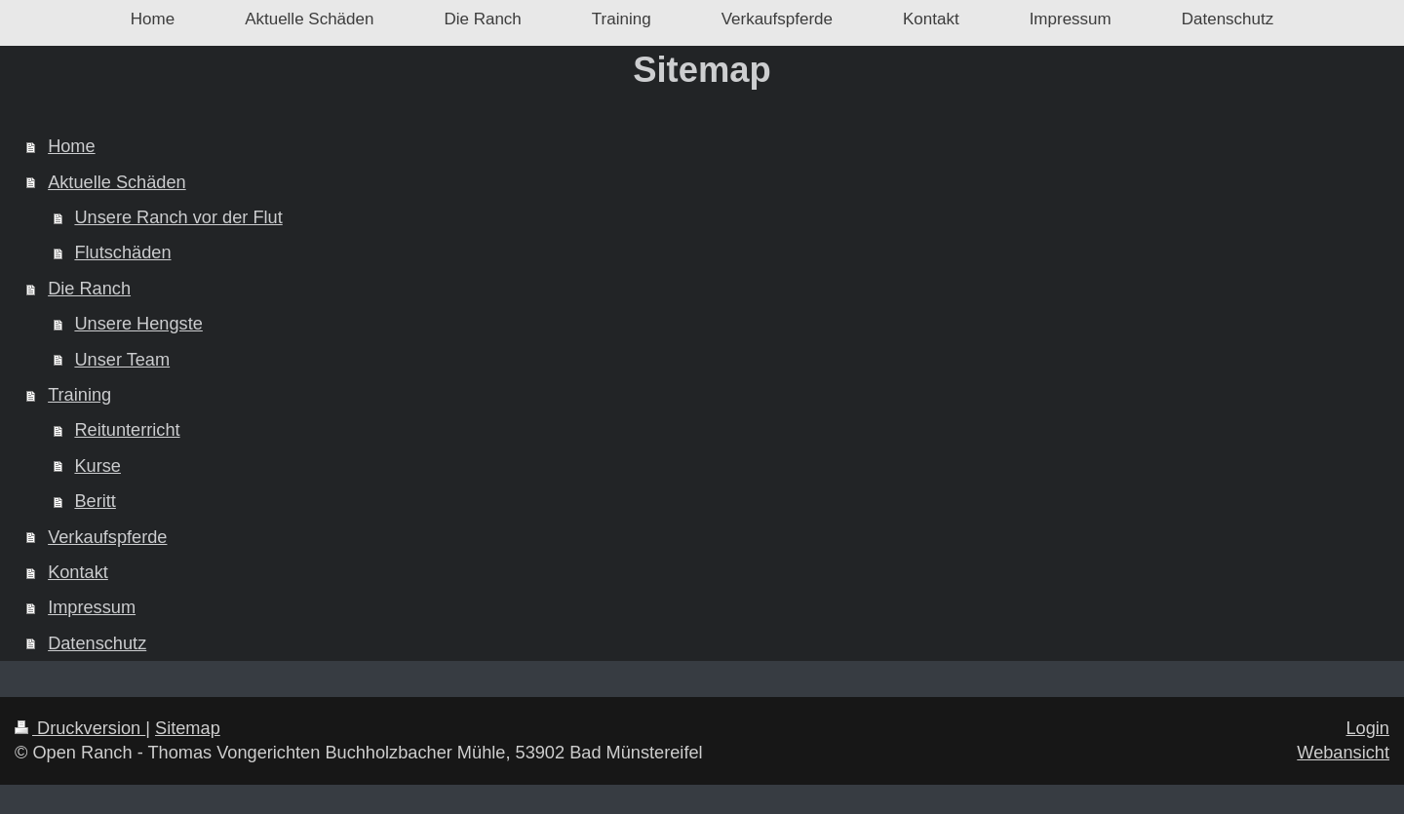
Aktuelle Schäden (117, 182)
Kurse (97, 466)
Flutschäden (122, 252)
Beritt (94, 501)
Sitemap (187, 728)
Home (72, 146)
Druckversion (80, 728)
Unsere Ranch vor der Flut (178, 217)
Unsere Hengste (138, 323)
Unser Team (122, 359)
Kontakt (78, 572)
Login (1367, 728)
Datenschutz (97, 643)
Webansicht (1343, 752)
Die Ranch (89, 288)
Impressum (92, 607)
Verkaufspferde (107, 537)
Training (79, 395)
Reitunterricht (126, 430)
